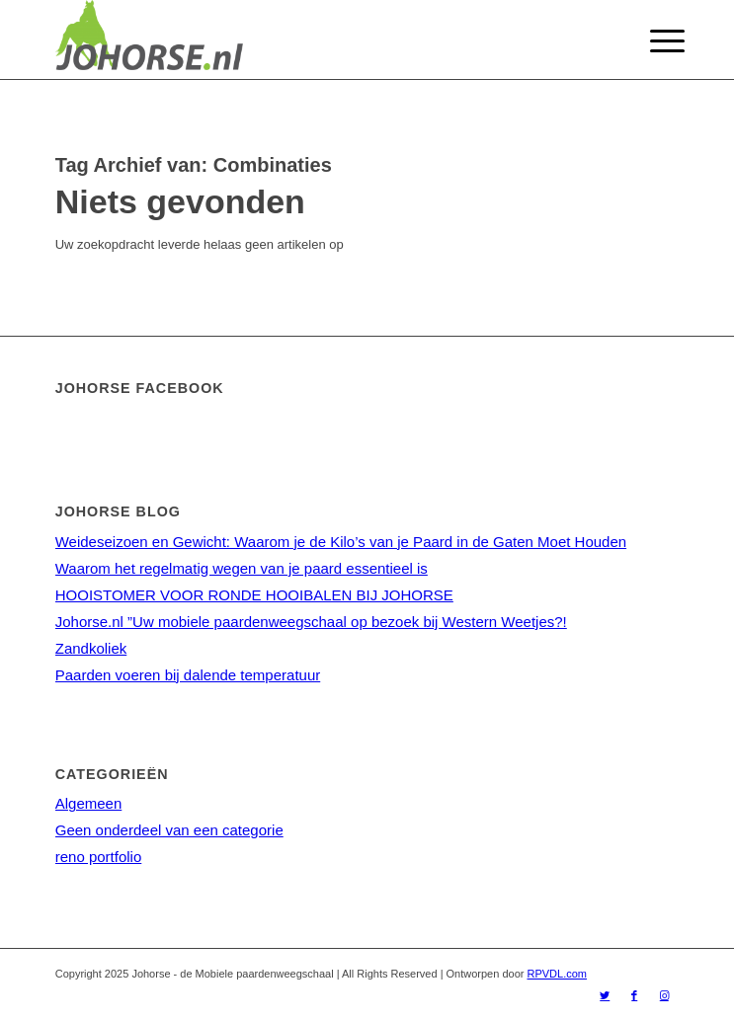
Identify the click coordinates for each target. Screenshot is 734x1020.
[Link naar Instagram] (664, 995)
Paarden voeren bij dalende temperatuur (188, 675)
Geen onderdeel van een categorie (169, 830)
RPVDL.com (557, 974)
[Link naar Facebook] (634, 995)
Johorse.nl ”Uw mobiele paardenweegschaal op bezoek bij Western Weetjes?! (311, 621)
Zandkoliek (91, 648)
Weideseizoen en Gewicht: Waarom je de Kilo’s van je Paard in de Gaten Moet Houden (340, 541)
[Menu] (652, 41)
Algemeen (88, 803)
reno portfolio (98, 856)
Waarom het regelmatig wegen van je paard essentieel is (241, 568)
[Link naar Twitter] (604, 995)
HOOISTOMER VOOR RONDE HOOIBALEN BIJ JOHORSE (254, 595)
